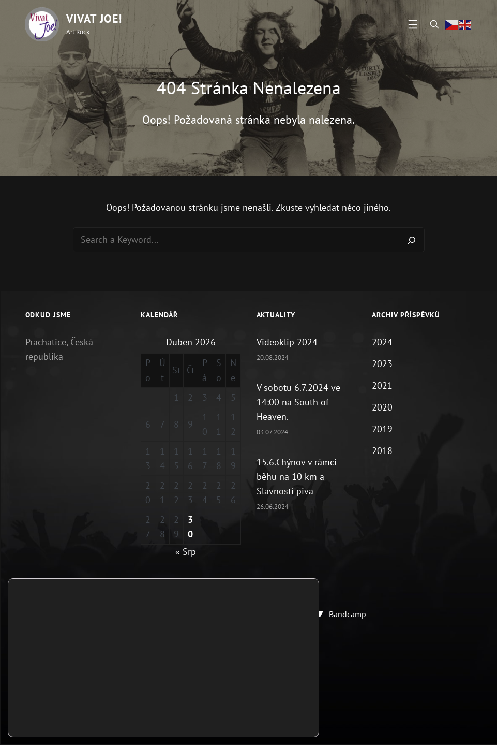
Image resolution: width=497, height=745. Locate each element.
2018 (382, 451)
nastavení (62, 721)
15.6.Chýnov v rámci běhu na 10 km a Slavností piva (297, 476)
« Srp (185, 552)
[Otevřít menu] (413, 24)
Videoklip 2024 (287, 342)
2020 (382, 407)
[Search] (412, 239)
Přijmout (274, 712)
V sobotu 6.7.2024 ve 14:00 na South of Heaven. (298, 402)
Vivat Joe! (94, 18)
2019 (382, 429)
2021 (382, 385)
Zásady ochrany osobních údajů (248, 685)
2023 (382, 364)
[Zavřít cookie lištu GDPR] (309, 696)
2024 (382, 342)
